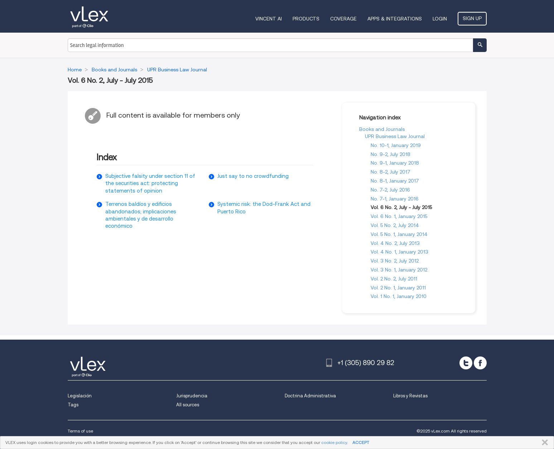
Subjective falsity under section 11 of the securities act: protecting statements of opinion (150, 183)
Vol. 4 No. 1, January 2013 (399, 252)
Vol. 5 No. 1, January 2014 (399, 234)
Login (440, 19)
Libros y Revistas (410, 395)
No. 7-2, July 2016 (390, 190)
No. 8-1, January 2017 (395, 181)
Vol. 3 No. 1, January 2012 (399, 270)
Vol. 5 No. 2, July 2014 (395, 225)
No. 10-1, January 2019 (396, 145)
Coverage (343, 19)
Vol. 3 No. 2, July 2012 (395, 261)
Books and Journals (382, 129)
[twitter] (465, 362)
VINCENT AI (268, 19)
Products (306, 19)
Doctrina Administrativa (310, 395)
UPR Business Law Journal (395, 136)
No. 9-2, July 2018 (390, 154)
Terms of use (80, 431)
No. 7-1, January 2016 (395, 199)
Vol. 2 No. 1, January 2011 (398, 287)
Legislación (80, 395)
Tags (73, 404)
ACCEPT (360, 442)
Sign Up (472, 18)
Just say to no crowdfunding (253, 176)
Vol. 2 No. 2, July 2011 (394, 279)
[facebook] (480, 362)
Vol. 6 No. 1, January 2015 (399, 216)
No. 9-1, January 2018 (395, 163)
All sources (187, 404)
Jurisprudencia (191, 395)
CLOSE (543, 442)
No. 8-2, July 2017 (390, 172)
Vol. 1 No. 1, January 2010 (399, 296)
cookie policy (334, 442)
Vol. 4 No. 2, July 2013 (395, 243)
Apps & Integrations (394, 19)
